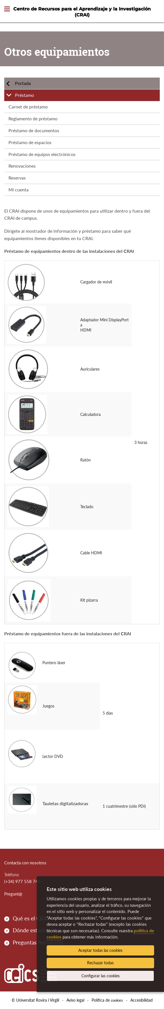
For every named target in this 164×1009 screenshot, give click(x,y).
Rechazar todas (100, 962)
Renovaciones (22, 165)
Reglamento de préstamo (32, 118)
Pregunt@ (13, 893)
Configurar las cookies (100, 975)
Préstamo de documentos (33, 130)
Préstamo (24, 95)
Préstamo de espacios (29, 142)
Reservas (17, 177)
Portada (23, 83)
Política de (107, 1000)
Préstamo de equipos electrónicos (41, 154)
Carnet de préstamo (28, 106)
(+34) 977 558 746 (22, 881)
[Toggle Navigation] (7, 9)
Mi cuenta (18, 189)
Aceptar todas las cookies (100, 950)
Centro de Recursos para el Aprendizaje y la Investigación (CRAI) (82, 12)
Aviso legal (75, 1000)
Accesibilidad (141, 1000)
